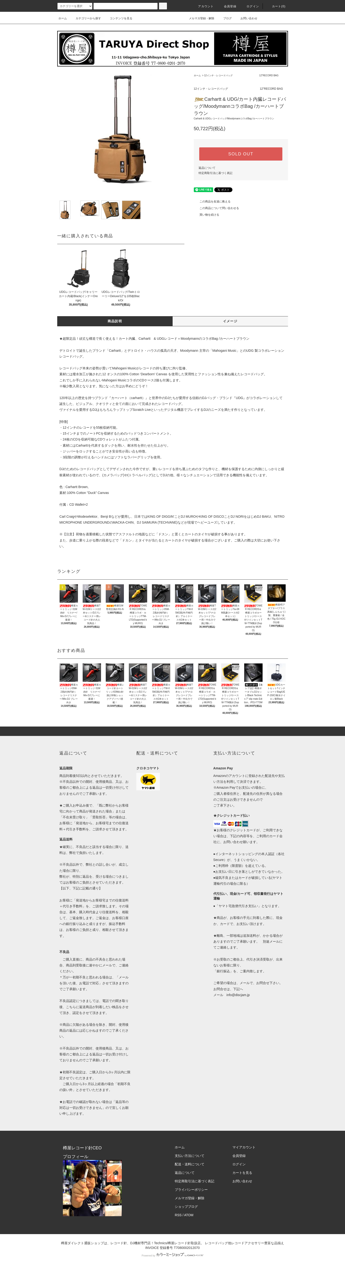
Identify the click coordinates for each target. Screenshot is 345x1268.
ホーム (62, 18)
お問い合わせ (246, 18)
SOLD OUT (240, 154)
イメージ (230, 321)
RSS (178, 1215)
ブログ (225, 18)
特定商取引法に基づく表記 (215, 173)
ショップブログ (186, 1206)
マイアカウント (244, 1147)
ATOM (188, 1215)
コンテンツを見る (118, 18)
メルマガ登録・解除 (198, 18)
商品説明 (115, 321)
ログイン (250, 6)
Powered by (172, 1255)
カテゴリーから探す (85, 18)
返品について (207, 168)
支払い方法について (189, 1156)
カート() (276, 6)
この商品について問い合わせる (216, 208)
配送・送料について (189, 1164)
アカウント (203, 6)
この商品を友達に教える (212, 201)
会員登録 (227, 6)
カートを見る (242, 1173)
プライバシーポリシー (191, 1189)
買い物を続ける (206, 214)
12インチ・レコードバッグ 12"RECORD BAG (241, 75)
